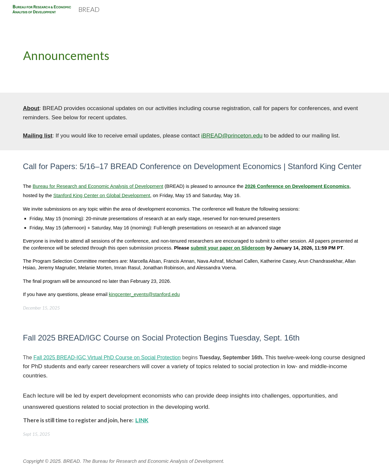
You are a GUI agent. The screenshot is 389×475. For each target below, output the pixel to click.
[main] (194, 55)
